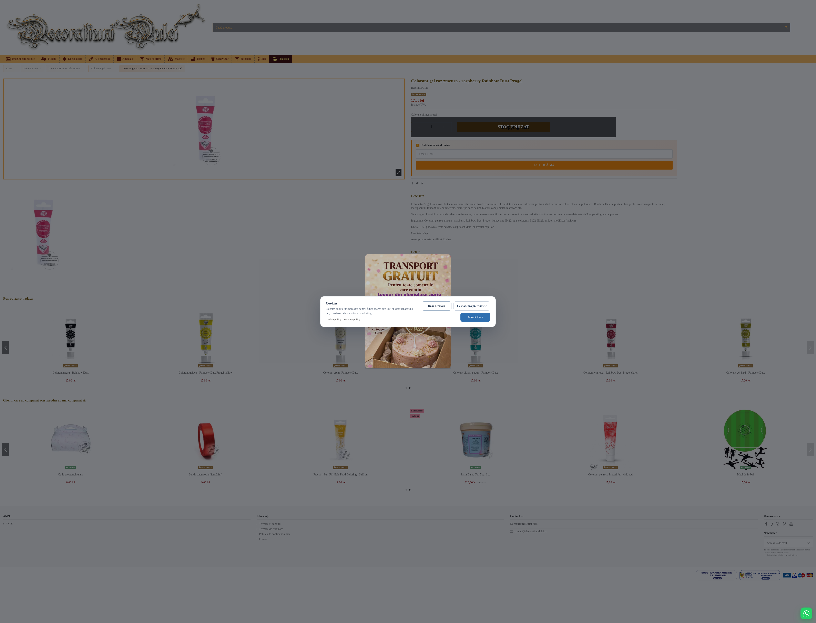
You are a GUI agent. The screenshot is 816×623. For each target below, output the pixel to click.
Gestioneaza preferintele (472, 306)
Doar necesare (436, 306)
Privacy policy (352, 319)
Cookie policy (333, 319)
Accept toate (475, 317)
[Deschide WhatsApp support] (806, 613)
